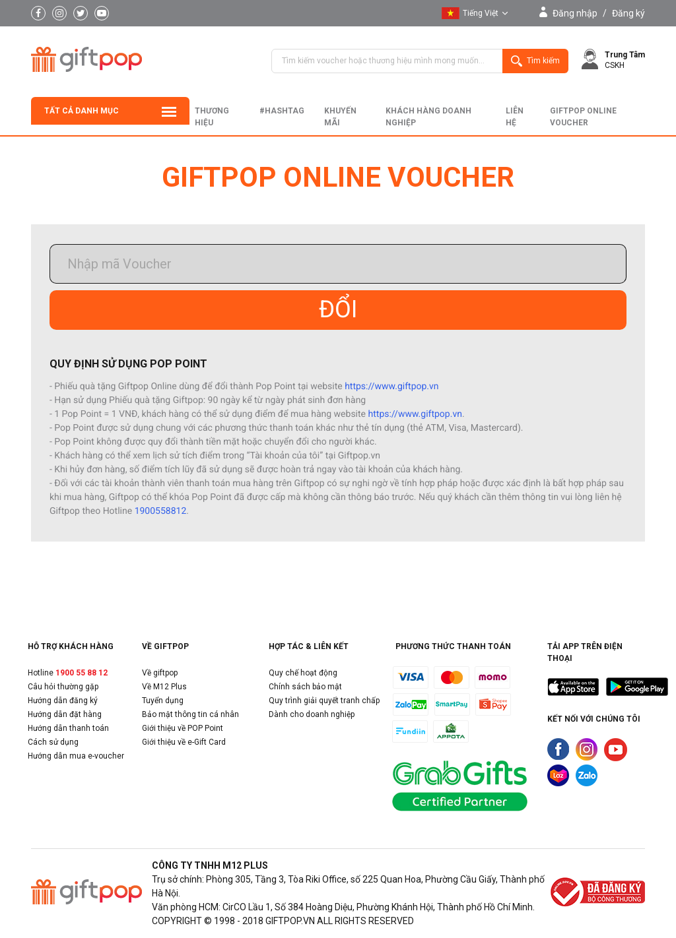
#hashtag (281, 110)
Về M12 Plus (164, 686)
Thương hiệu (212, 116)
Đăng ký (628, 13)
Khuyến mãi (340, 116)
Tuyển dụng (163, 700)
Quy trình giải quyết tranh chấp (324, 700)
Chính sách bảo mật (305, 686)
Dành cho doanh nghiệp (312, 714)
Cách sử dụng (53, 742)
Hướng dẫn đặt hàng (65, 714)
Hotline (68, 672)
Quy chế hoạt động (303, 672)
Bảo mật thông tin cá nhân (190, 714)
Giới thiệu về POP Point (182, 728)
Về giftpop (160, 672)
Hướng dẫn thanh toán (68, 728)
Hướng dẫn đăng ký (63, 700)
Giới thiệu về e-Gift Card (184, 742)
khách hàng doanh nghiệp (428, 116)
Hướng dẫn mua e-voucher (76, 756)
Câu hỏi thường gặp (63, 686)
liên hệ (515, 116)
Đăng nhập (575, 13)
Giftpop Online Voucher (583, 116)
